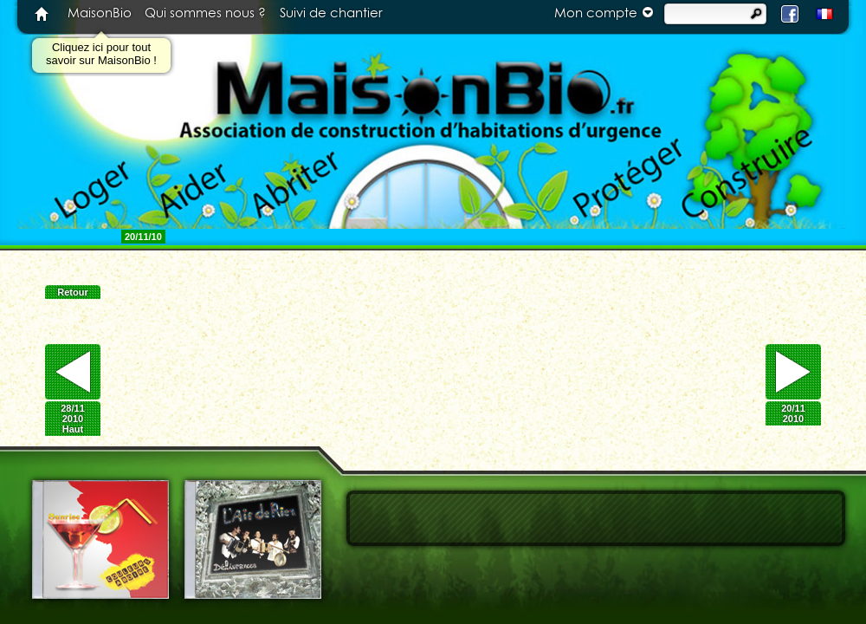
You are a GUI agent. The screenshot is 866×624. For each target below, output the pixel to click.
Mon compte (606, 12)
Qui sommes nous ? (205, 13)
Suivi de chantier (331, 13)
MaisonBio (100, 13)
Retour (72, 292)
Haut (72, 429)
